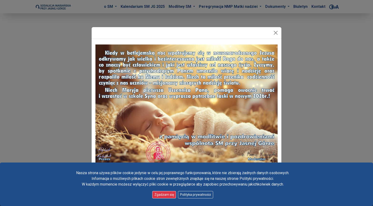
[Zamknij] (276, 33)
